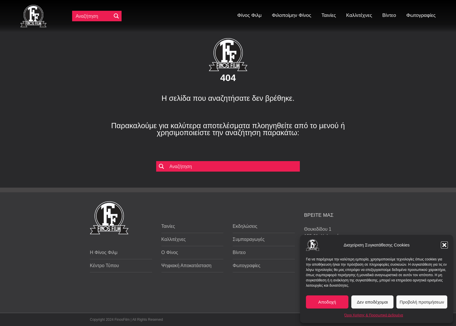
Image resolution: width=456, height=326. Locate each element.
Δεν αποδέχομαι (372, 301)
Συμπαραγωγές (249, 239)
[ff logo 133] (33, 7)
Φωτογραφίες (246, 265)
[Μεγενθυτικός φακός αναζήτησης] (116, 16)
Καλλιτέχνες (173, 239)
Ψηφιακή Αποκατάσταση (186, 265)
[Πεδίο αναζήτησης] (93, 16)
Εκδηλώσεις (245, 226)
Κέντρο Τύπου (104, 265)
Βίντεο (239, 252)
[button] (444, 245)
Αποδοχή (327, 301)
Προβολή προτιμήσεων (422, 301)
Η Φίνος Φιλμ (103, 252)
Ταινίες (168, 226)
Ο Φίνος (169, 252)
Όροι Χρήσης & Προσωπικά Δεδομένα (373, 315)
